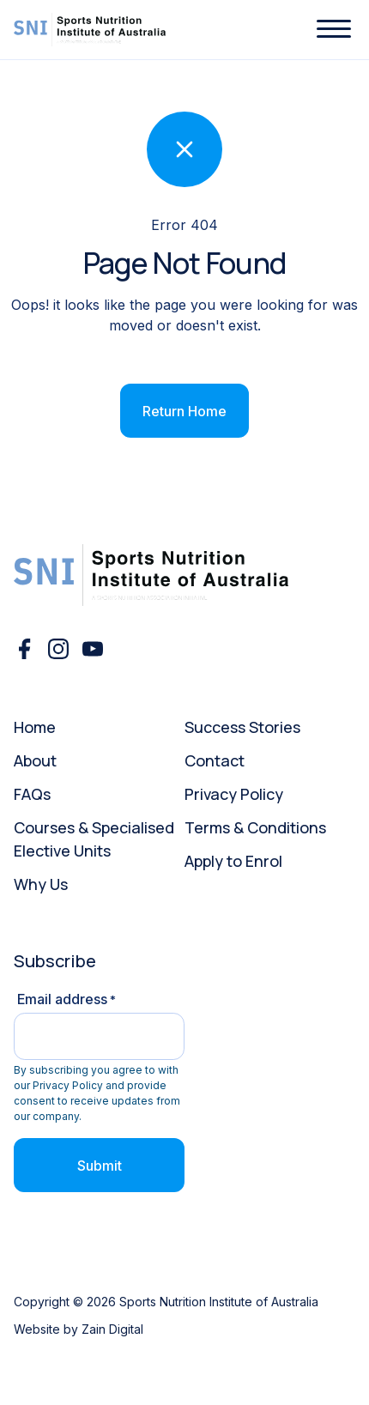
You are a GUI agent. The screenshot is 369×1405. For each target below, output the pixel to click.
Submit (99, 1165)
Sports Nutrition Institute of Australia (218, 1301)
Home (35, 727)
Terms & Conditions (255, 827)
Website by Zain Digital (78, 1329)
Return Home (184, 411)
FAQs (32, 794)
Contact (214, 760)
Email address (66, 999)
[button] (333, 29)
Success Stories (242, 727)
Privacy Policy (233, 794)
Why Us (41, 884)
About (35, 760)
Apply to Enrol (233, 861)
